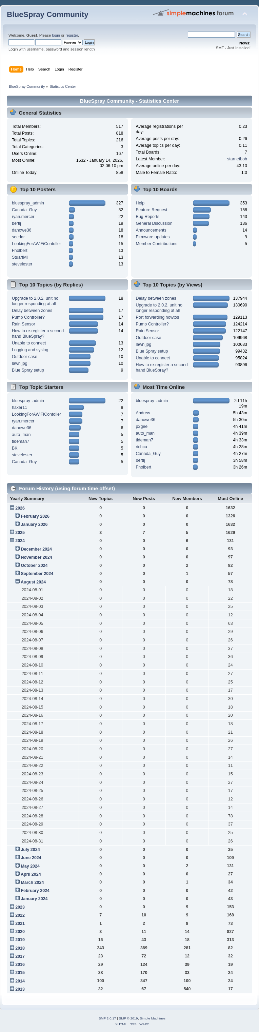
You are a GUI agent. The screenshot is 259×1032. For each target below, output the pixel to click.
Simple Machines (152, 1018)
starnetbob (237, 159)
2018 (20, 948)
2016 (20, 964)
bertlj (16, 223)
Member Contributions (157, 243)
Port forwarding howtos (157, 317)
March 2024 (32, 882)
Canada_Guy (24, 209)
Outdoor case (24, 356)
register (71, 35)
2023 (20, 907)
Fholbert (19, 250)
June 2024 (31, 857)
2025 (20, 532)
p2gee (142, 426)
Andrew (143, 413)
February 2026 (35, 516)
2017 (20, 956)
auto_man (21, 434)
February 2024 (35, 890)
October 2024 (34, 565)
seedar (18, 237)
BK (15, 448)
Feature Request (151, 209)
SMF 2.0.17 (107, 1018)
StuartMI (20, 257)
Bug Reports (147, 216)
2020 (20, 931)
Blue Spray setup (28, 370)
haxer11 (19, 407)
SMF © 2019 (128, 1018)
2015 (20, 972)
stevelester (22, 264)
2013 (20, 989)
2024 (20, 540)
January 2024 (34, 898)
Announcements (151, 230)
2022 (20, 915)
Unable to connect (29, 343)
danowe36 (22, 230)
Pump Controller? (28, 317)
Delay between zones (32, 310)
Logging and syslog (30, 350)
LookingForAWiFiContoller (36, 243)
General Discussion (154, 223)
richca (141, 446)
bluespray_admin (28, 203)
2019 (20, 939)
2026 (20, 508)
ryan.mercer (23, 216)
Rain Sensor (23, 324)
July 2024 (30, 849)
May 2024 (30, 866)
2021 (20, 923)
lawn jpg (19, 363)
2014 (20, 981)
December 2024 (36, 549)
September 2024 (37, 573)
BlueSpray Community (47, 14)
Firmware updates (153, 237)
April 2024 (31, 874)
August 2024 (33, 582)
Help (140, 203)
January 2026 (34, 524)
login (56, 35)
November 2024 (36, 557)
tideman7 (20, 441)
